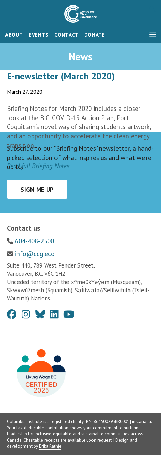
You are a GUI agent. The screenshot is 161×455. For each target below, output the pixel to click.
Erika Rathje (50, 446)
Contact (66, 35)
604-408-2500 (34, 241)
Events (39, 35)
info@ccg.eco (35, 254)
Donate (94, 35)
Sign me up (37, 189)
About (14, 35)
